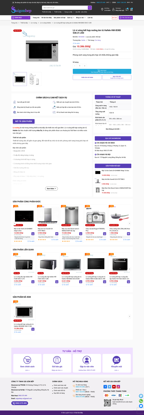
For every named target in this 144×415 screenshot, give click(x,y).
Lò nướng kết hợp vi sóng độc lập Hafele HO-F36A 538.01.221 (119, 278)
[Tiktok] (118, 386)
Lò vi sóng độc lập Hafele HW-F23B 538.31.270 (23, 278)
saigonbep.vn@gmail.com (24, 398)
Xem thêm (51, 189)
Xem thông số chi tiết (113, 129)
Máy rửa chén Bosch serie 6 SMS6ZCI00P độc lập (116, 189)
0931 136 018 (80, 392)
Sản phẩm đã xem (22, 297)
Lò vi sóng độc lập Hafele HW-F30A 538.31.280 (47, 278)
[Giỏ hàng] (131, 9)
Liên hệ (90, 18)
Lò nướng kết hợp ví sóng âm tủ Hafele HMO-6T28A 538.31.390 (95, 278)
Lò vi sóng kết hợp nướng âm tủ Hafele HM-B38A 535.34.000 (71, 278)
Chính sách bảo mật (60, 385)
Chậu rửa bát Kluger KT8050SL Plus (95, 230)
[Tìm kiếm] (90, 8)
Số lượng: (76, 62)
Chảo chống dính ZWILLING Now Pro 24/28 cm (120, 230)
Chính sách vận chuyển (61, 388)
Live (115, 17)
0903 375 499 (108, 150)
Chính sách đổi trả (59, 390)
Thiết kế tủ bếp (47, 12)
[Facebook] (105, 386)
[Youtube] (114, 386)
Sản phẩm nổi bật (59, 18)
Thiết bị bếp (58, 12)
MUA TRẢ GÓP (117, 77)
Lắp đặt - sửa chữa (81, 12)
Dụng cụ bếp (68, 12)
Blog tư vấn (81, 18)
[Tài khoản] (118, 9)
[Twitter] (109, 386)
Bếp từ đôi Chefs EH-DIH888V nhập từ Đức (115, 170)
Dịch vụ (70, 18)
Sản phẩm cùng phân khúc (27, 201)
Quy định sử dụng (59, 393)
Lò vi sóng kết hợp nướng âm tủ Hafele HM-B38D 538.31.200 (24, 325)
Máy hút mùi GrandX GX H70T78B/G (113, 179)
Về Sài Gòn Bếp (46, 18)
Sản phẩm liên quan (23, 249)
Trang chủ (36, 18)
